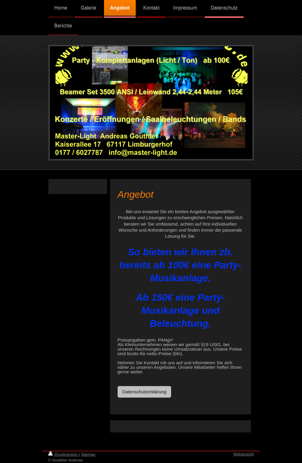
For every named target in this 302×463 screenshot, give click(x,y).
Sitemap (88, 454)
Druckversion (63, 454)
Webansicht (243, 454)
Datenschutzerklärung (144, 391)
